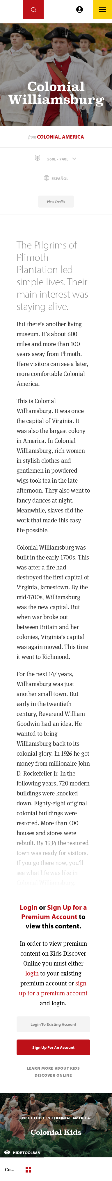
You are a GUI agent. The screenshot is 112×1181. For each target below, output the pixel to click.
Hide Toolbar (22, 1152)
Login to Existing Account (53, 1024)
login (32, 973)
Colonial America (60, 136)
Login (29, 907)
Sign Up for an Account (53, 1047)
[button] (56, 158)
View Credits (56, 201)
